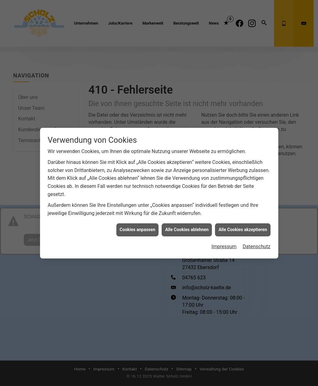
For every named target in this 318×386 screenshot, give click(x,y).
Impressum (224, 243)
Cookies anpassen (137, 226)
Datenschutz (256, 243)
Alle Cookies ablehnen (186, 226)
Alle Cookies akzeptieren (242, 226)
